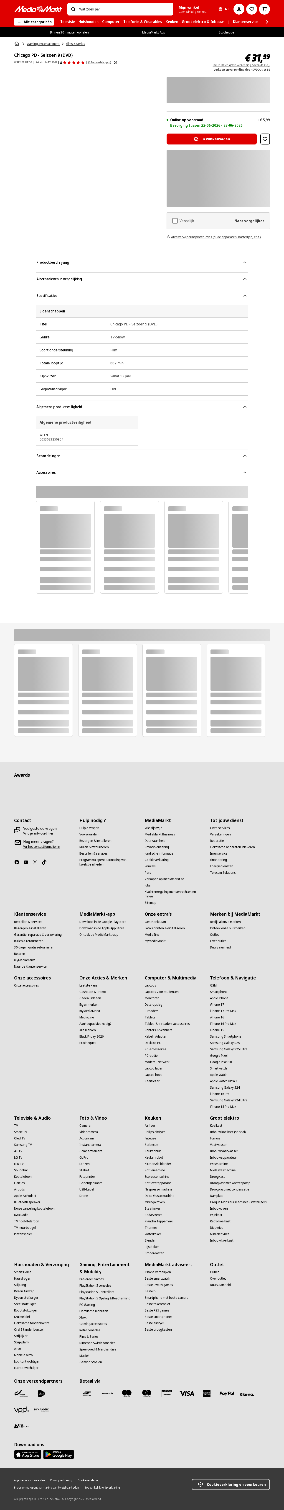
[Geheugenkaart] (90, 1183)
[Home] (17, 43)
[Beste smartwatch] (157, 1278)
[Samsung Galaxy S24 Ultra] (228, 1100)
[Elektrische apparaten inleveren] (232, 847)
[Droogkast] (217, 1176)
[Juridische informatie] (159, 853)
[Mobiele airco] (23, 1355)
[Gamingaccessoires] (93, 1324)
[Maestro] (126, 1393)
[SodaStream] (153, 1215)
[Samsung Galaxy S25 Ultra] (228, 1049)
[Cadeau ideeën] (90, 998)
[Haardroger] (22, 1278)
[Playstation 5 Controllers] (96, 1292)
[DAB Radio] (21, 1215)
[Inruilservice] (218, 853)
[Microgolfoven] (155, 1202)
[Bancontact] (86, 1393)
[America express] (207, 1393)
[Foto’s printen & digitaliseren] (165, 928)
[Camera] (85, 1125)
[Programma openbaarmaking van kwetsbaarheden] (109, 862)
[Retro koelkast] (220, 1221)
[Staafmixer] (152, 1208)
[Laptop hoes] (153, 1074)
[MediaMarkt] (38, 9)
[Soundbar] (21, 1170)
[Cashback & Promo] (92, 991)
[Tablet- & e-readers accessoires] (167, 1023)
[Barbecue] (151, 1144)
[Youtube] (27, 862)
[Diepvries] (216, 1227)
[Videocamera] (88, 1132)
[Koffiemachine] (155, 1170)
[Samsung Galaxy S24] (225, 1087)
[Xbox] (82, 1317)
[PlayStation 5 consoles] (95, 1285)
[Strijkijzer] (21, 1336)
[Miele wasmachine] (223, 1170)
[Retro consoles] (89, 1330)
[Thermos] (151, 1227)
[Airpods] (19, 1189)
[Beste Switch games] (159, 1285)
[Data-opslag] (153, 1004)
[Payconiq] (106, 1393)
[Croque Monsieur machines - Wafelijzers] (238, 1202)
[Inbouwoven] (219, 1208)
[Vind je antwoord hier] (38, 833)
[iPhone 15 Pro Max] (223, 1106)
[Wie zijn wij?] (153, 828)
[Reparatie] (217, 840)
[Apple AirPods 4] (25, 1195)
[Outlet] (214, 934)
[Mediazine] (86, 1017)
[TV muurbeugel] (25, 1227)
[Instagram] (36, 862)
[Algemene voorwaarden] (29, 1480)
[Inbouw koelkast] (221, 1240)
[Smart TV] (20, 1132)
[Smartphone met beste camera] (166, 1297)
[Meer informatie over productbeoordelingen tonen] (115, 62)
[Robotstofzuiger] (25, 1310)
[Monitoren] (152, 998)
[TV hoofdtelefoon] (26, 1221)
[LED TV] (19, 1164)
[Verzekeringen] (220, 834)
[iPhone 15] (217, 1030)
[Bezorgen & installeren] (95, 840)
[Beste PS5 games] (157, 1310)
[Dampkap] (216, 1195)
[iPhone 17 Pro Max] (223, 1011)
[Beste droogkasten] (158, 1329)
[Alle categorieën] (34, 22)
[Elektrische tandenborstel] (32, 1323)
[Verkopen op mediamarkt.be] (165, 879)
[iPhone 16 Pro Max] (223, 1023)
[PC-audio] (151, 1055)
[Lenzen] (84, 1164)
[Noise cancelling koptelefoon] (34, 1208)
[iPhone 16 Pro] (220, 1094)
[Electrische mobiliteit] (93, 1311)
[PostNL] (41, 1393)
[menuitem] (67, 21)
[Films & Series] (89, 1336)
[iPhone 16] (217, 1017)
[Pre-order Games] (91, 1279)
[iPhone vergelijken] (158, 1272)
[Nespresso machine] (158, 1189)
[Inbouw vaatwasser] (224, 1151)
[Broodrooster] (154, 1253)
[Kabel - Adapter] (156, 1036)
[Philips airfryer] (155, 1132)
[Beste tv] (150, 1291)
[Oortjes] (19, 1183)
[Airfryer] (150, 1125)
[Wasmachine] (219, 1164)
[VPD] (21, 1410)
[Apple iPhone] (219, 998)
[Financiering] (218, 860)
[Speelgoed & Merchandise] (97, 1349)
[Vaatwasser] (218, 1144)
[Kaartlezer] (152, 1081)
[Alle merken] (87, 1030)
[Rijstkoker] (152, 1247)
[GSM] (213, 985)
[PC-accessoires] (155, 1049)
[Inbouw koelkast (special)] (228, 1132)
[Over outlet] (218, 941)
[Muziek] (84, 1355)
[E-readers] (152, 1011)
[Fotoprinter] (87, 1176)
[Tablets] (150, 1017)
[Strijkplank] (21, 1342)
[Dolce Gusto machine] (159, 1195)
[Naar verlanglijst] (251, 9)
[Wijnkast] (216, 1215)
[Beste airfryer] (154, 1323)
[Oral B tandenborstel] (28, 1329)
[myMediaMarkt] (24, 960)
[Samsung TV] (23, 1144)
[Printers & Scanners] (158, 1030)
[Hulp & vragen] (89, 828)
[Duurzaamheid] (155, 840)
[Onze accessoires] (26, 985)
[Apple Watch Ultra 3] (223, 1081)
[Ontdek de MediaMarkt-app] (98, 934)
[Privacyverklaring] (157, 847)
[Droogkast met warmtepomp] (230, 1183)
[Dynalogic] (41, 1410)
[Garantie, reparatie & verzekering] (38, 934)
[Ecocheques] (87, 1043)
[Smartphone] (219, 991)
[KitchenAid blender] (158, 1164)
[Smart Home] (22, 1272)
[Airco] (17, 1348)
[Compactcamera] (90, 1151)
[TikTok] (46, 862)
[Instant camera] (90, 1144)
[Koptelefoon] (23, 1176)
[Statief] (84, 1170)
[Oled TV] (19, 1138)
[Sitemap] (150, 902)
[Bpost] (21, 1393)
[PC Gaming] (87, 1304)
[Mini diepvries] (219, 1234)
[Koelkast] (216, 1125)
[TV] (16, 1125)
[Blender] (150, 1240)
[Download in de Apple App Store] (101, 928)
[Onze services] (220, 828)
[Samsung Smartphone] (225, 1036)
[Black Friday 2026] (91, 1036)
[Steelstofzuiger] (25, 1304)
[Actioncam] (86, 1138)
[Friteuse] (150, 1138)
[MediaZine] (152, 934)
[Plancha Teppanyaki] (159, 1221)
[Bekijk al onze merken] (225, 922)
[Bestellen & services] (93, 853)
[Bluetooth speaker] (27, 1202)
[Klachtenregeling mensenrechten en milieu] (175, 894)
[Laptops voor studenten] (162, 991)
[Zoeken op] (73, 9)
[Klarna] (247, 1394)
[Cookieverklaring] (157, 860)
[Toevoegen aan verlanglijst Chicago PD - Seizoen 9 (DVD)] (265, 139)
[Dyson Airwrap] (24, 1291)
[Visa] (187, 1393)
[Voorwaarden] (89, 834)
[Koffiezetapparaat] (158, 1183)
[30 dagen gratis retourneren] (34, 947)
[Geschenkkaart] (155, 922)
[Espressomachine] (157, 1176)
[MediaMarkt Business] (160, 834)
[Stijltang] (20, 1285)
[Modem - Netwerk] (157, 1062)
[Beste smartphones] (158, 1316)
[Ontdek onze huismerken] (228, 928)
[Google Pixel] (219, 1055)
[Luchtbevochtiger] (26, 1368)
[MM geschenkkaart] (167, 1393)
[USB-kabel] (86, 1189)
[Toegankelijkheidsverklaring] (102, 1487)
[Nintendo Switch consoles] (97, 1343)
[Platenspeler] (23, 1234)
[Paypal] (227, 1393)
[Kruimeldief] (22, 1316)
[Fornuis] (215, 1138)
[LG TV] (18, 1157)
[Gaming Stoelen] (90, 1362)
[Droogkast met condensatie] (229, 1189)
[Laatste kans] (88, 985)
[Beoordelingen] (72, 62)
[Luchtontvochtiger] (27, 1361)
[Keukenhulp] (153, 1151)
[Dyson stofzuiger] (26, 1297)
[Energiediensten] (221, 866)
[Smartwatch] (218, 1068)
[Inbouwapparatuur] (223, 1157)
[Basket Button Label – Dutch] (264, 9)
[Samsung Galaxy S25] (225, 1043)
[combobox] (124, 9)
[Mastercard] (146, 1393)
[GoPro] (83, 1157)
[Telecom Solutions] (223, 872)
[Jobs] (148, 885)
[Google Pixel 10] (221, 1062)
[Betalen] (19, 953)
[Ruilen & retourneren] (94, 847)
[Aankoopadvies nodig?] (95, 1023)
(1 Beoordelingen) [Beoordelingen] (99, 62)
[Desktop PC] (153, 1043)
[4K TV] (18, 1151)
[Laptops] (150, 985)
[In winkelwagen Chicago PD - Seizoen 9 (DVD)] (212, 139)
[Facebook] (18, 862)
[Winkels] (150, 866)
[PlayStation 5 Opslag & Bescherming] (104, 1298)
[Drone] (83, 1195)
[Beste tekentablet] (157, 1304)
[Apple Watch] (218, 1074)
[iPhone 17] (217, 1004)
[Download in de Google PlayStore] (102, 922)
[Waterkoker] (153, 1234)
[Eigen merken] (89, 1004)
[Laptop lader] (153, 1068)
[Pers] (148, 872)
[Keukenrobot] (154, 1157)
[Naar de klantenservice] (30, 966)
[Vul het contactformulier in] (41, 846)
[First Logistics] (21, 1426)
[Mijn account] (238, 9)
